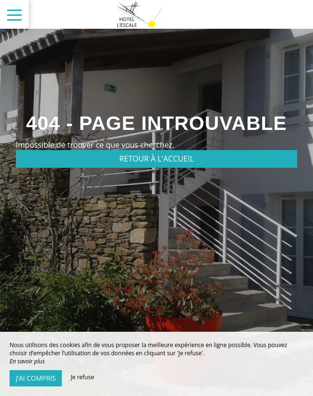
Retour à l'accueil (156, 158)
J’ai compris (36, 378)
